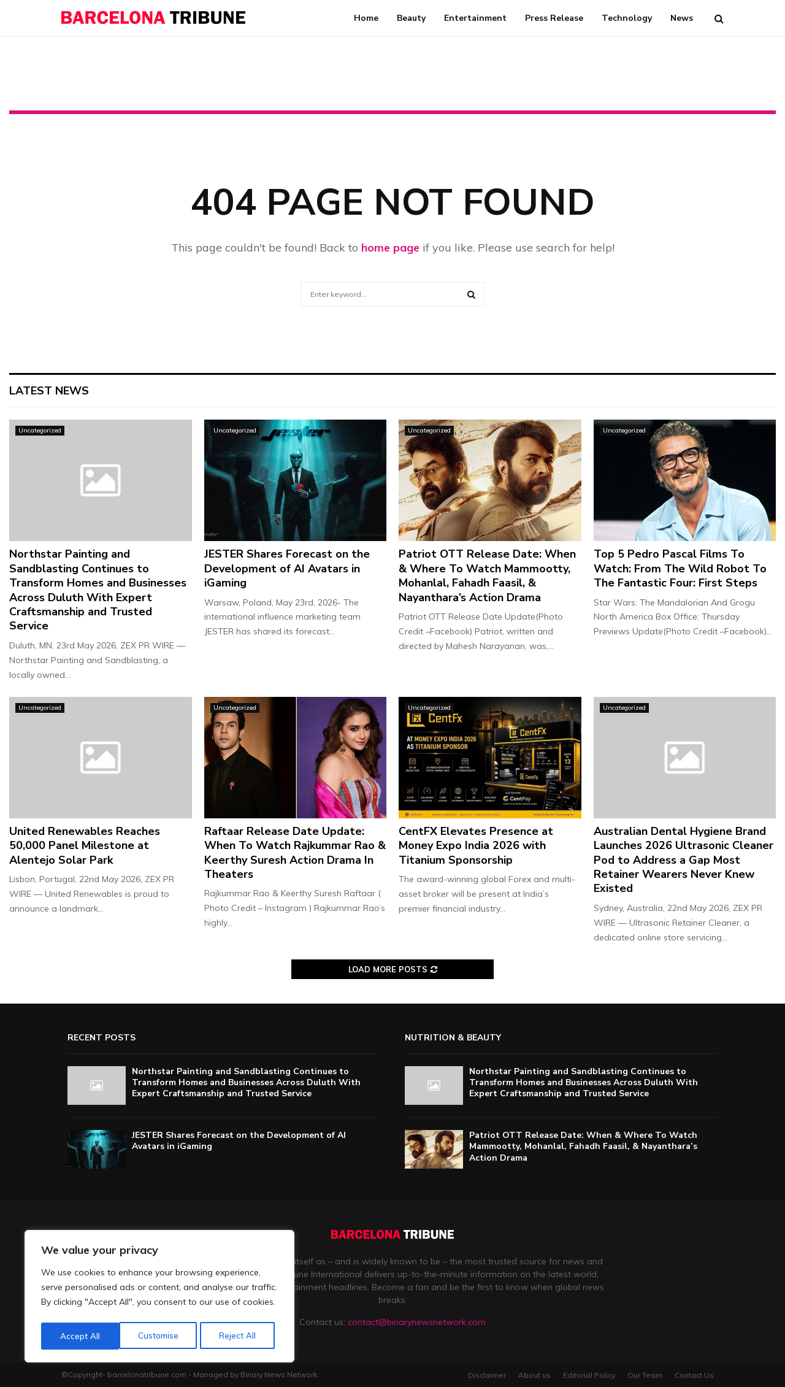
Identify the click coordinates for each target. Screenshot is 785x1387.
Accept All (240, 1336)
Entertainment (475, 18)
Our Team (644, 1375)
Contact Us (694, 1375)
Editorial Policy (589, 1375)
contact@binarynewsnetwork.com (417, 1321)
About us (534, 1375)
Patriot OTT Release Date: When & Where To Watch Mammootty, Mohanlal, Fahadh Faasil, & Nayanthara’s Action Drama (487, 575)
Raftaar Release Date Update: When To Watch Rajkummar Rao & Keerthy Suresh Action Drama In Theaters (295, 853)
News (681, 18)
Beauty (411, 18)
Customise (80, 1336)
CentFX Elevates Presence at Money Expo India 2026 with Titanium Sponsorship (476, 845)
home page (390, 247)
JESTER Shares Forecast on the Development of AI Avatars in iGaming (287, 568)
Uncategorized (39, 430)
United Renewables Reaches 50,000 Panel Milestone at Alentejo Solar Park (84, 845)
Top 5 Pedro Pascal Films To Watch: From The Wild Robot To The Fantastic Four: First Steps (680, 568)
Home (366, 18)
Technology (627, 18)
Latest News (49, 390)
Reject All (160, 1336)
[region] (159, 1298)
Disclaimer (487, 1375)
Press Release (554, 18)
